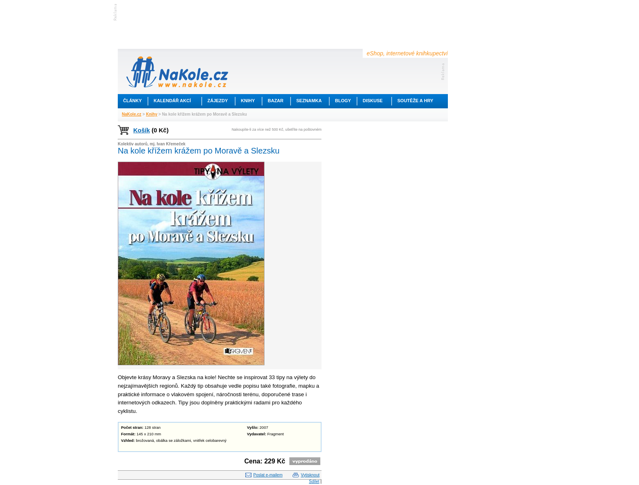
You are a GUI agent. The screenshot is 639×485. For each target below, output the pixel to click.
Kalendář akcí (172, 100)
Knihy (248, 100)
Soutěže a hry (415, 100)
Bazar (276, 100)
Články (132, 100)
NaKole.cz (131, 114)
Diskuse (373, 100)
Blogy (343, 100)
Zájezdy (217, 100)
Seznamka (309, 100)
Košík (141, 130)
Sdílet (314, 481)
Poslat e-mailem (268, 475)
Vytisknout (310, 475)
